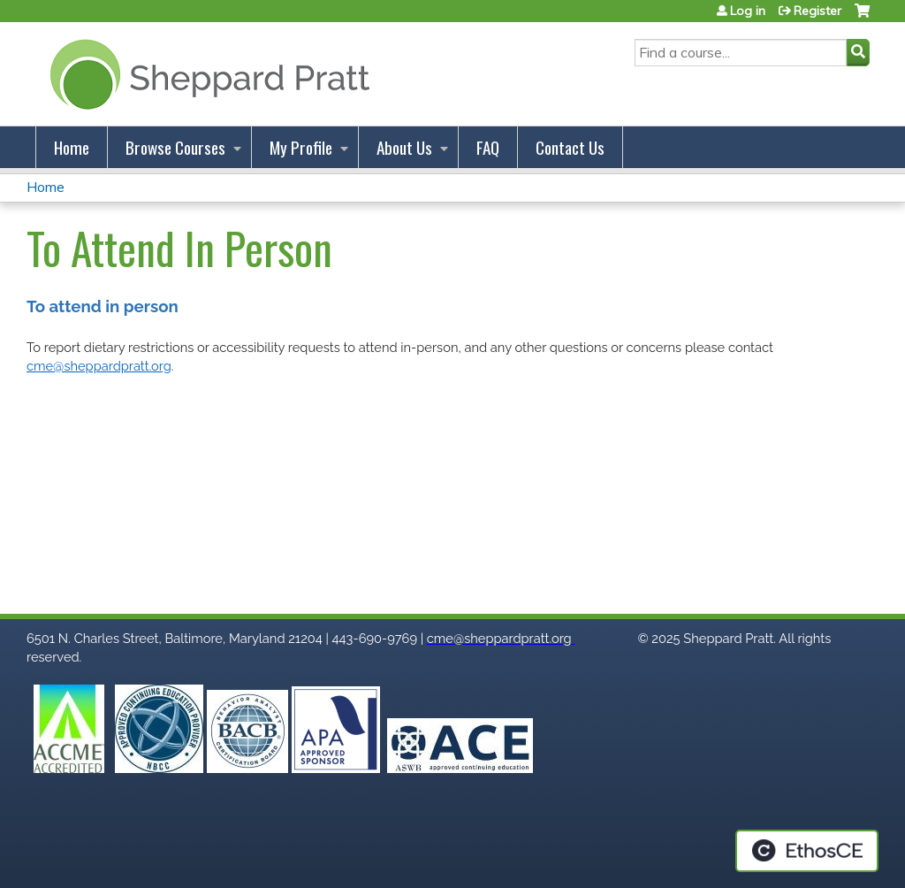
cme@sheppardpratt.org (99, 365)
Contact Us (570, 147)
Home (71, 147)
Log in (747, 10)
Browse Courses (175, 147)
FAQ (487, 147)
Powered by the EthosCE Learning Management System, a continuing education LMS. (806, 851)
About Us (404, 147)
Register (817, 10)
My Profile (301, 147)
